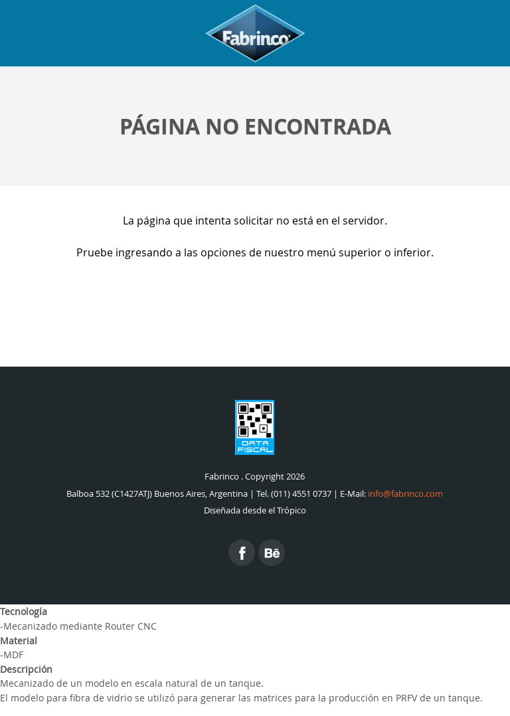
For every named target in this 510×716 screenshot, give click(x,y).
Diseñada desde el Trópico (255, 510)
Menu (483, 33)
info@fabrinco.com (405, 493)
